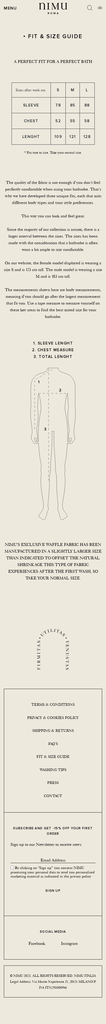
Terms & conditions (53, 704)
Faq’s (53, 744)
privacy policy (80, 876)
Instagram (69, 943)
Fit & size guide (53, 757)
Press (53, 783)
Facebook (36, 943)
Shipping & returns (53, 730)
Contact (53, 796)
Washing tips (53, 770)
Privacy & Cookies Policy (53, 718)
